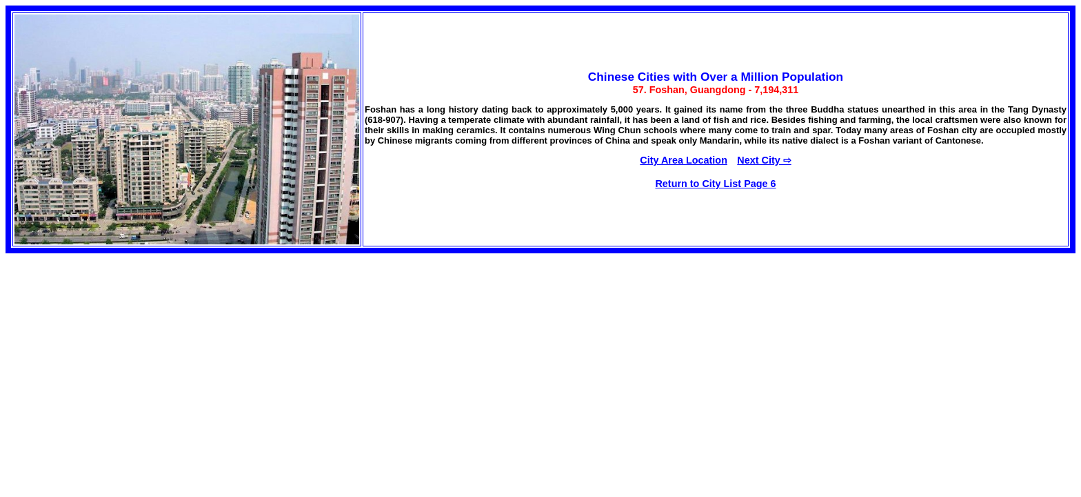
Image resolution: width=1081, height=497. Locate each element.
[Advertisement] (109, 360)
